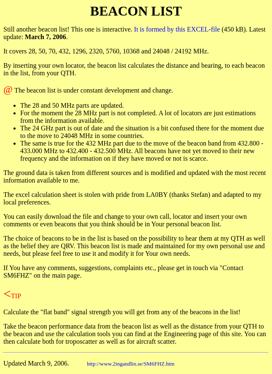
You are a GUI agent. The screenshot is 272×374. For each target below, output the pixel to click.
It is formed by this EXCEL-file (177, 29)
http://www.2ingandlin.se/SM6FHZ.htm (130, 364)
